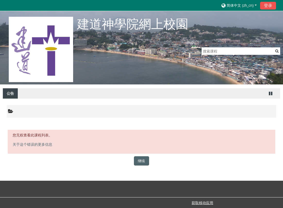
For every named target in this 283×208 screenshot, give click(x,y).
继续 (141, 160)
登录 (268, 5)
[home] (41, 49)
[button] (239, 5)
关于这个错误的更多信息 (32, 144)
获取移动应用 (202, 202)
